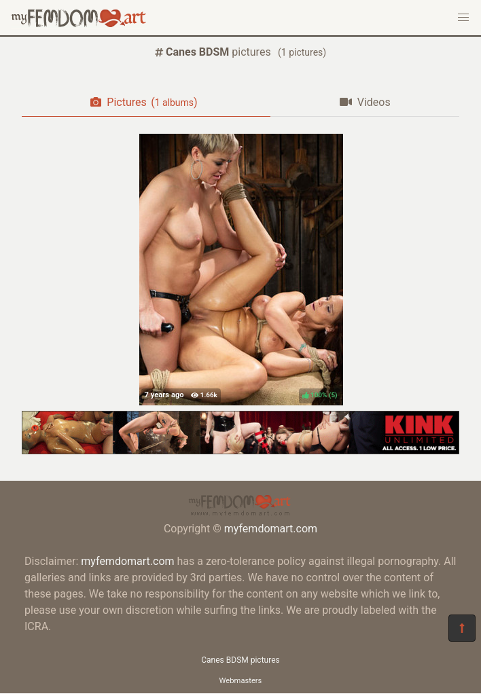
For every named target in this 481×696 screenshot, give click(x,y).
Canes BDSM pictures (240, 660)
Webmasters (240, 680)
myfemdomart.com (270, 528)
